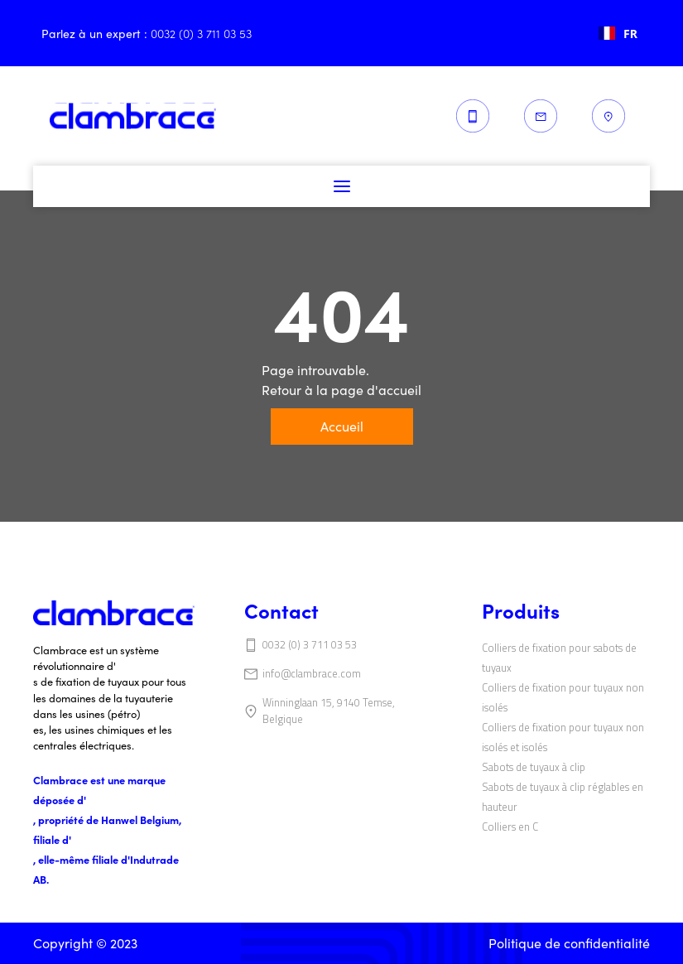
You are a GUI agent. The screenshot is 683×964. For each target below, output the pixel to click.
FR (618, 33)
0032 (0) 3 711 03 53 (309, 645)
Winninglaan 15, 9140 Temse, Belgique (328, 710)
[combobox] (618, 33)
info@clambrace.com (311, 674)
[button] (342, 186)
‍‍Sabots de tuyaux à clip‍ (533, 767)
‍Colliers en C (510, 826)
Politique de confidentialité (569, 943)
